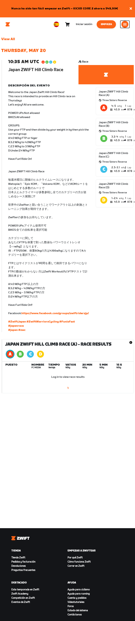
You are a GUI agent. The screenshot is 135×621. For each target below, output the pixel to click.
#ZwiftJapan (17, 321)
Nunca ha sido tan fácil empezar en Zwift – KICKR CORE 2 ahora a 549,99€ (64, 8)
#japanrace (16, 326)
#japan (13, 330)
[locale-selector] (56, 24)
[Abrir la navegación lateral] (124, 24)
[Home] (8, 24)
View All (8, 39)
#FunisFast (67, 321)
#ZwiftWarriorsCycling (43, 321)
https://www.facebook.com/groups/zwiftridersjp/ (55, 313)
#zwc (21, 330)
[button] (130, 9)
